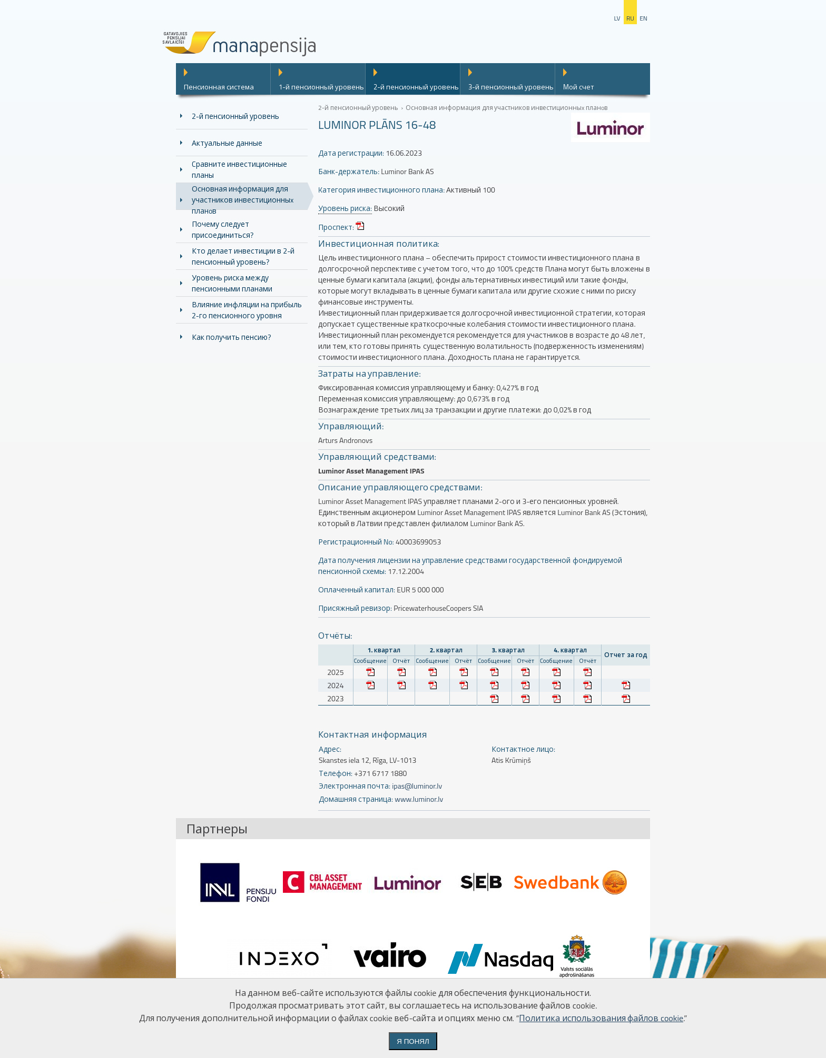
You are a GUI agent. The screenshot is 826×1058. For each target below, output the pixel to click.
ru (630, 18)
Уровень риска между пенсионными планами (232, 283)
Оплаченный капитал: (356, 589)
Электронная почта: (354, 785)
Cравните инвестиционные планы (239, 169)
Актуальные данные (227, 142)
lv (617, 18)
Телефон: (335, 773)
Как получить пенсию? (231, 336)
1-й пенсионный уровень (321, 87)
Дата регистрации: (351, 152)
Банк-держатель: (348, 171)
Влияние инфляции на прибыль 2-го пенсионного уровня (247, 310)
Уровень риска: (345, 208)
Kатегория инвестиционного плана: (381, 189)
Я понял (413, 1041)
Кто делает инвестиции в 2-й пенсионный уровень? (243, 256)
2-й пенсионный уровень (416, 87)
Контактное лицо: (523, 748)
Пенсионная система (219, 87)
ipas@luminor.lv (417, 785)
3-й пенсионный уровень (511, 87)
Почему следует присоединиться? (222, 229)
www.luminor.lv (419, 798)
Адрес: (330, 748)
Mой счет (578, 87)
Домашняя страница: (356, 798)
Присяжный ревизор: (355, 607)
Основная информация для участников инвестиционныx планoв (242, 199)
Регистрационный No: (356, 541)
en (643, 18)
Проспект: (336, 227)
